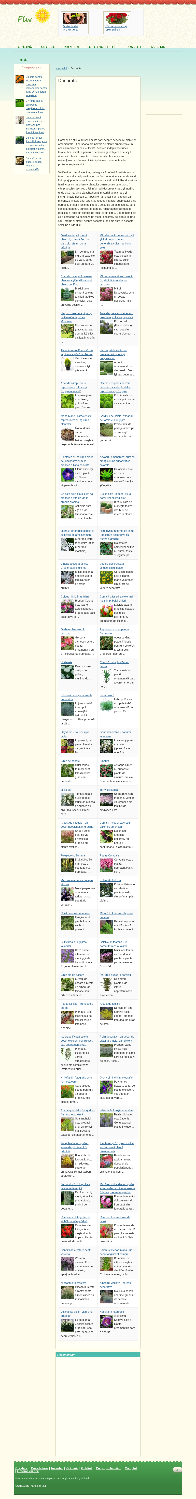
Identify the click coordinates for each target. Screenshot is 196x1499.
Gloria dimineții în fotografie (116, 1077)
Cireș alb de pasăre (72, 974)
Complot (134, 47)
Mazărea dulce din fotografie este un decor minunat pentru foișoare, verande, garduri (117, 1188)
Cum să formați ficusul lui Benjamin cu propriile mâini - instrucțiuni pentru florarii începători (36, 145)
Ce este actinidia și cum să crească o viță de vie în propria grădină (77, 497)
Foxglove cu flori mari (73, 855)
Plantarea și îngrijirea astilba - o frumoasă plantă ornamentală (117, 1147)
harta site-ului (38, 1486)
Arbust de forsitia (110, 1003)
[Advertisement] (98, 111)
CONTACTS (22, 1486)
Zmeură (104, 761)
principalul (61, 68)
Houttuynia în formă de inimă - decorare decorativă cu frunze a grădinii (117, 534)
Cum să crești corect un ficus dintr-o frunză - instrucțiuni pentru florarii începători (35, 125)
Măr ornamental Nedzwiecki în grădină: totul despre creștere (116, 280)
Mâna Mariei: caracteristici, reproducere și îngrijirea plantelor (77, 420)
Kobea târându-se (110, 880)
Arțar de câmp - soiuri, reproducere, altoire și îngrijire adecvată (74, 387)
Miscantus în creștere (73, 1283)
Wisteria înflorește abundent (116, 1110)
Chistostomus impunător (75, 913)
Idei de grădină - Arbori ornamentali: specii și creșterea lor (113, 354)
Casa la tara (39, 1468)
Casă (23, 60)
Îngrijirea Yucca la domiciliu (116, 974)
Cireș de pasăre (70, 761)
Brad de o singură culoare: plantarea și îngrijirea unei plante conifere (76, 280)
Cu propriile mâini (108, 1468)
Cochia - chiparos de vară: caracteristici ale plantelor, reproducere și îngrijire (115, 387)
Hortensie (66, 662)
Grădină (25, 47)
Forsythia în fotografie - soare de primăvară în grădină (75, 1147)
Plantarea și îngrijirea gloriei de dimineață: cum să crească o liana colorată (77, 461)
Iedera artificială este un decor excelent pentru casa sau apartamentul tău (77, 1040)
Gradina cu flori (103, 47)
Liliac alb (66, 789)
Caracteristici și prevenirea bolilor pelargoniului (116, 28)
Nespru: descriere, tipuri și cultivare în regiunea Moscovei (76, 317)
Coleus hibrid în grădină (75, 596)
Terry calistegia (109, 789)
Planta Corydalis (110, 855)
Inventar (157, 47)
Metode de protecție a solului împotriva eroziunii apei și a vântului (74, 28)
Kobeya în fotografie (112, 1311)
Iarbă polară (107, 695)
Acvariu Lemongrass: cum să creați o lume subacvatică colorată (117, 461)
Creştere (72, 47)
